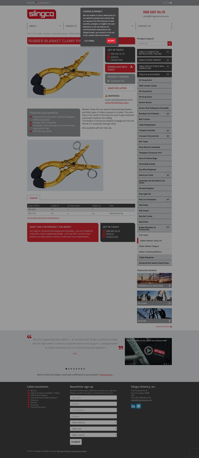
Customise (89, 40)
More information (102, 35)
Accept (111, 40)
